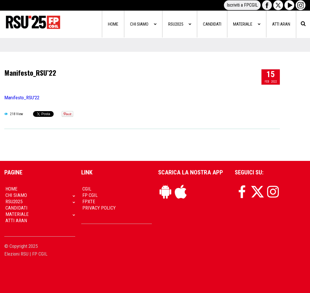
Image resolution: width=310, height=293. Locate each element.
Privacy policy (99, 208)
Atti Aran (281, 24)
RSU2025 (179, 24)
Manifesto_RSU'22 (21, 97)
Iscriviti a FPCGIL (242, 5)
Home (113, 24)
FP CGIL (90, 195)
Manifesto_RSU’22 (30, 72)
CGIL (86, 189)
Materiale (246, 24)
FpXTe (88, 201)
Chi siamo (143, 24)
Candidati (212, 24)
